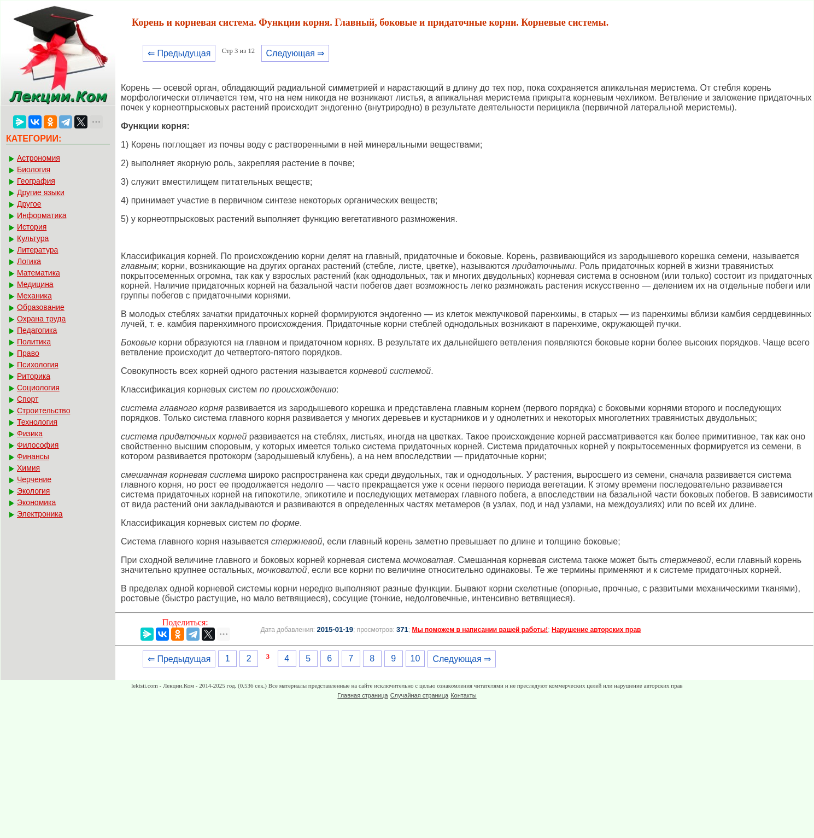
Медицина (35, 284)
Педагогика (37, 330)
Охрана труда (41, 318)
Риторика (33, 376)
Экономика (36, 502)
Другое (29, 204)
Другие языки (41, 192)
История (31, 226)
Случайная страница (419, 695)
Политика (34, 341)
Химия (28, 468)
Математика (38, 272)
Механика (34, 295)
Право (28, 353)
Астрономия (38, 158)
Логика (29, 261)
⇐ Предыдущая (179, 53)
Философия (37, 445)
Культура (33, 238)
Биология (33, 169)
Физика (30, 433)
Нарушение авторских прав (596, 630)
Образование (41, 307)
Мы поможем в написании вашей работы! (480, 630)
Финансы (33, 456)
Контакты (463, 695)
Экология (33, 491)
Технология (37, 422)
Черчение (34, 479)
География (36, 181)
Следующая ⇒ (295, 53)
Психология (37, 364)
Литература (37, 249)
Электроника (40, 513)
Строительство (43, 410)
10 (415, 658)
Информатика (41, 215)
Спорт (27, 399)
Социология (38, 387)
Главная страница (362, 695)
